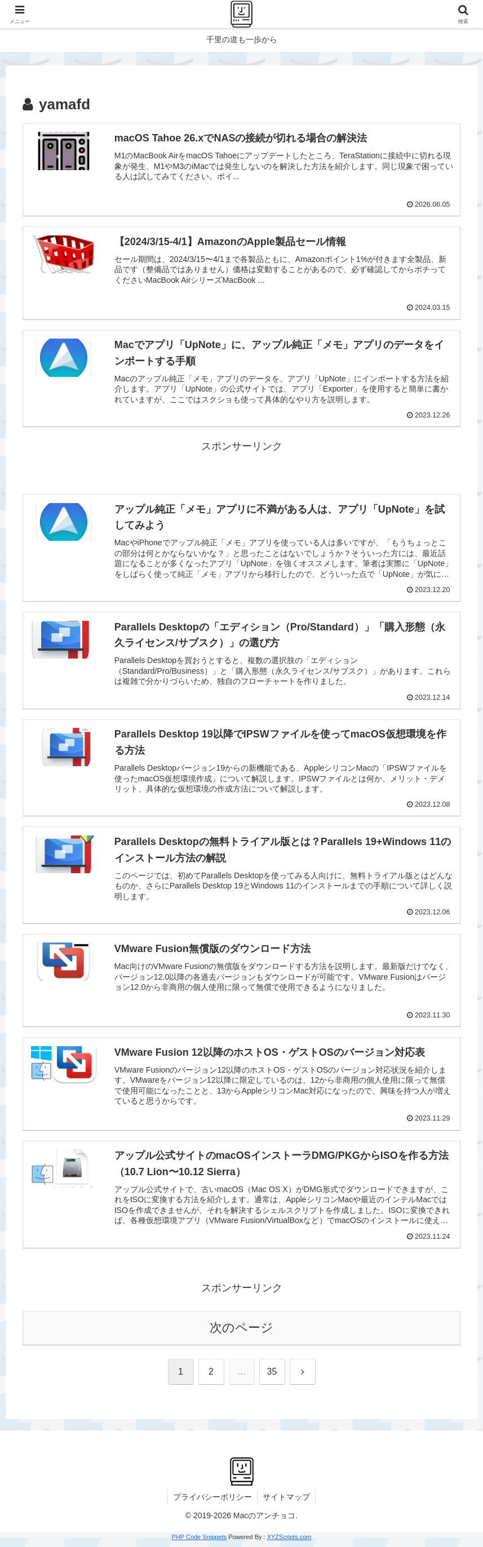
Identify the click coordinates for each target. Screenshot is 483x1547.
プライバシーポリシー (211, 1500)
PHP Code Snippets (199, 1540)
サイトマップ (287, 1500)
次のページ (241, 1331)
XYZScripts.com (289, 1540)
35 (272, 1375)
